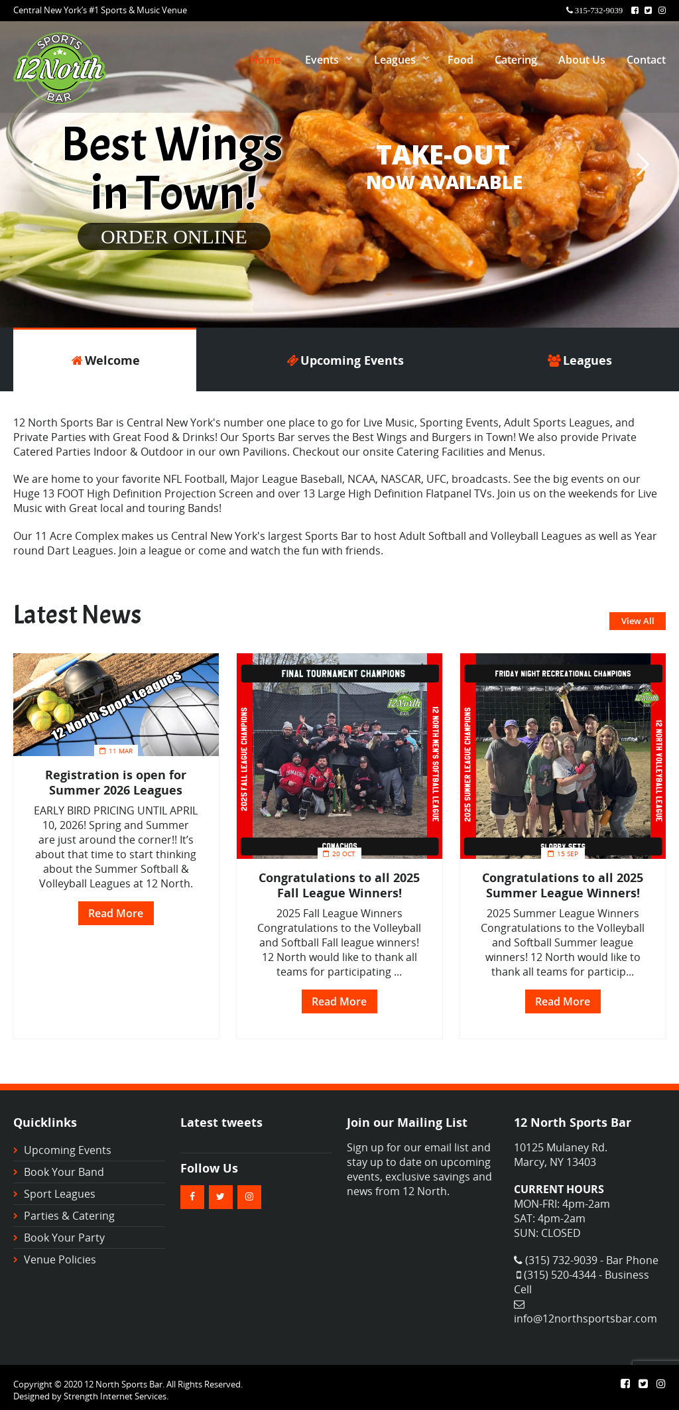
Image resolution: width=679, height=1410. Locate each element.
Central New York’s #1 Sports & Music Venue (100, 10)
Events (322, 59)
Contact (646, 59)
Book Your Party (64, 1237)
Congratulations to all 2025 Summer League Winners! (562, 885)
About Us (581, 59)
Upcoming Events (67, 1150)
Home (265, 59)
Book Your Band (64, 1172)
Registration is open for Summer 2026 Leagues (115, 782)
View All (637, 621)
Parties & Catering (69, 1215)
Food (460, 59)
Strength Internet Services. (116, 1396)
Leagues (395, 59)
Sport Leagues (59, 1193)
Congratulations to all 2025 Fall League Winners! (339, 885)
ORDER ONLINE (174, 236)
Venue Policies (60, 1259)
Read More (115, 913)
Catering (516, 59)
